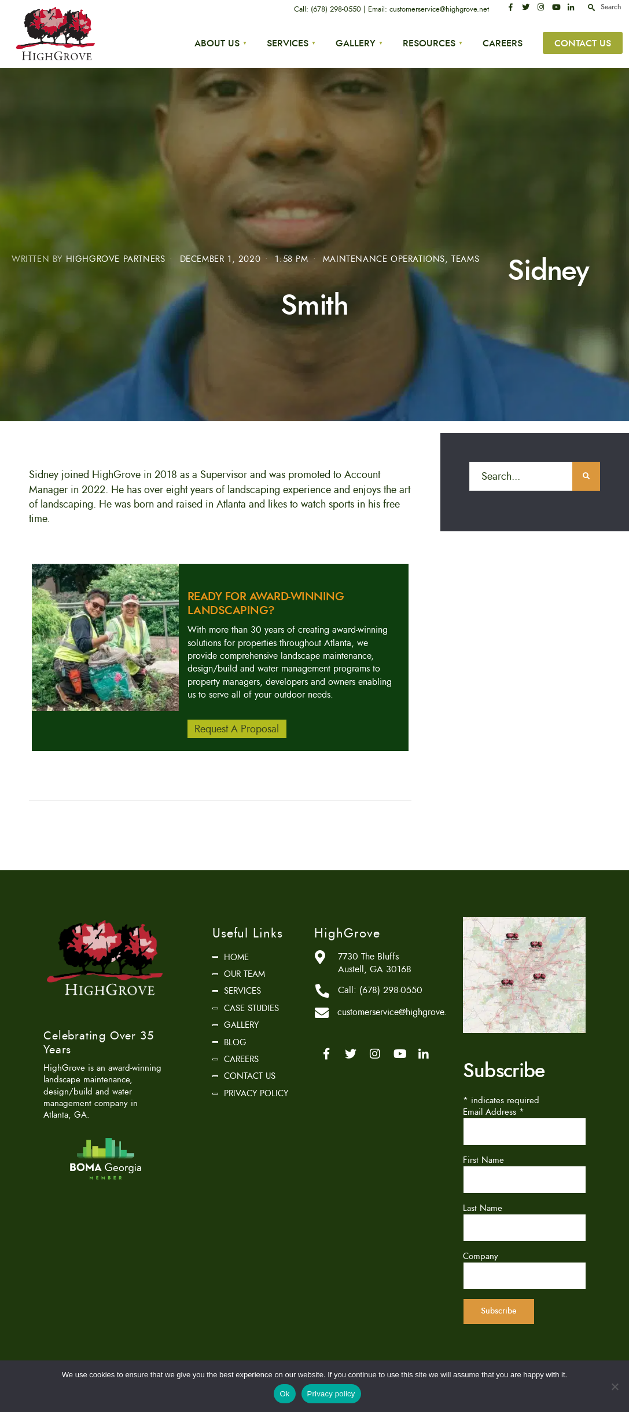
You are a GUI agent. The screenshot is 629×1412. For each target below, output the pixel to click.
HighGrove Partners (115, 257)
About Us (217, 43)
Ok (284, 1393)
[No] (614, 1386)
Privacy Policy (256, 1091)
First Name (483, 1158)
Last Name (482, 1206)
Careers (503, 43)
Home (236, 955)
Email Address (493, 1110)
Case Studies (251, 1006)
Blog (235, 1040)
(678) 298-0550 (336, 9)
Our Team (244, 972)
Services (287, 43)
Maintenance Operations (384, 257)
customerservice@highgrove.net (440, 9)
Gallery (356, 43)
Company (480, 1254)
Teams (465, 257)
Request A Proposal (236, 727)
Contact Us (582, 43)
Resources (429, 43)
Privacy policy (331, 1393)
